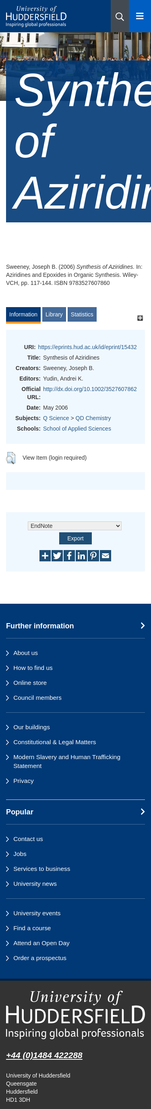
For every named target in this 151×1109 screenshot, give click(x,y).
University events (36, 913)
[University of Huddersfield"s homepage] (75, 1015)
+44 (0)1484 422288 (44, 1055)
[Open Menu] (140, 16)
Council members (37, 697)
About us (25, 652)
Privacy (23, 780)
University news (35, 883)
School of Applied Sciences (77, 428)
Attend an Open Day (41, 943)
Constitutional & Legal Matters (54, 742)
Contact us (28, 838)
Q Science (56, 418)
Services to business (41, 868)
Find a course (32, 928)
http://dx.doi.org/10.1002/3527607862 (90, 389)
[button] (120, 16)
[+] (140, 318)
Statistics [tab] (82, 314)
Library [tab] (54, 314)
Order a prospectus (39, 957)
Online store (30, 682)
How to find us (33, 667)
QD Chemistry (93, 418)
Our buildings (31, 727)
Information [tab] (23, 314)
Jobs (20, 853)
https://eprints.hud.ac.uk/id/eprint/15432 (87, 347)
